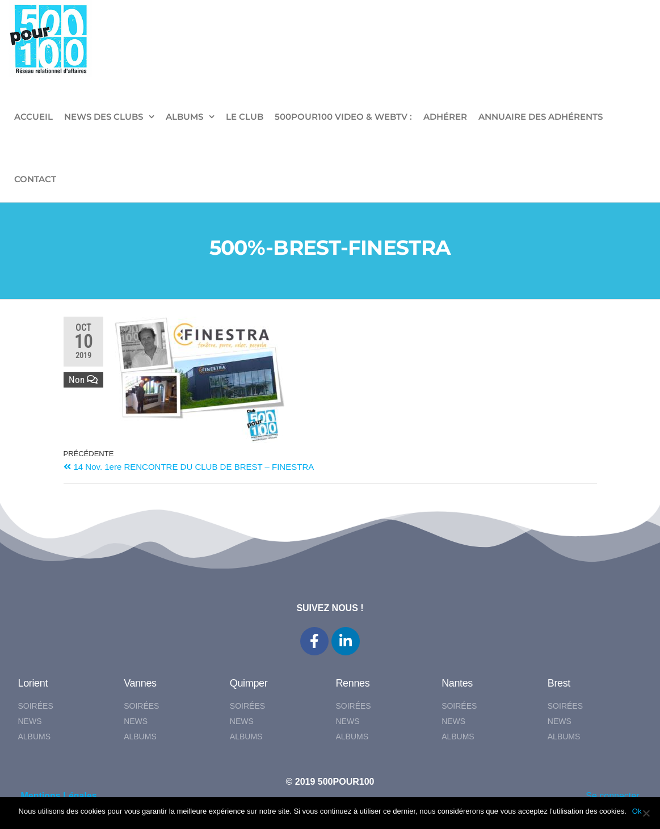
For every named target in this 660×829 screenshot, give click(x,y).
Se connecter (612, 796)
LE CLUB (244, 116)
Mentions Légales (59, 796)
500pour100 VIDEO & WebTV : (343, 116)
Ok (637, 811)
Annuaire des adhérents (540, 116)
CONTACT (35, 179)
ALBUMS (184, 116)
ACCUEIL (33, 116)
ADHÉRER (445, 116)
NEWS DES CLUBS (103, 116)
